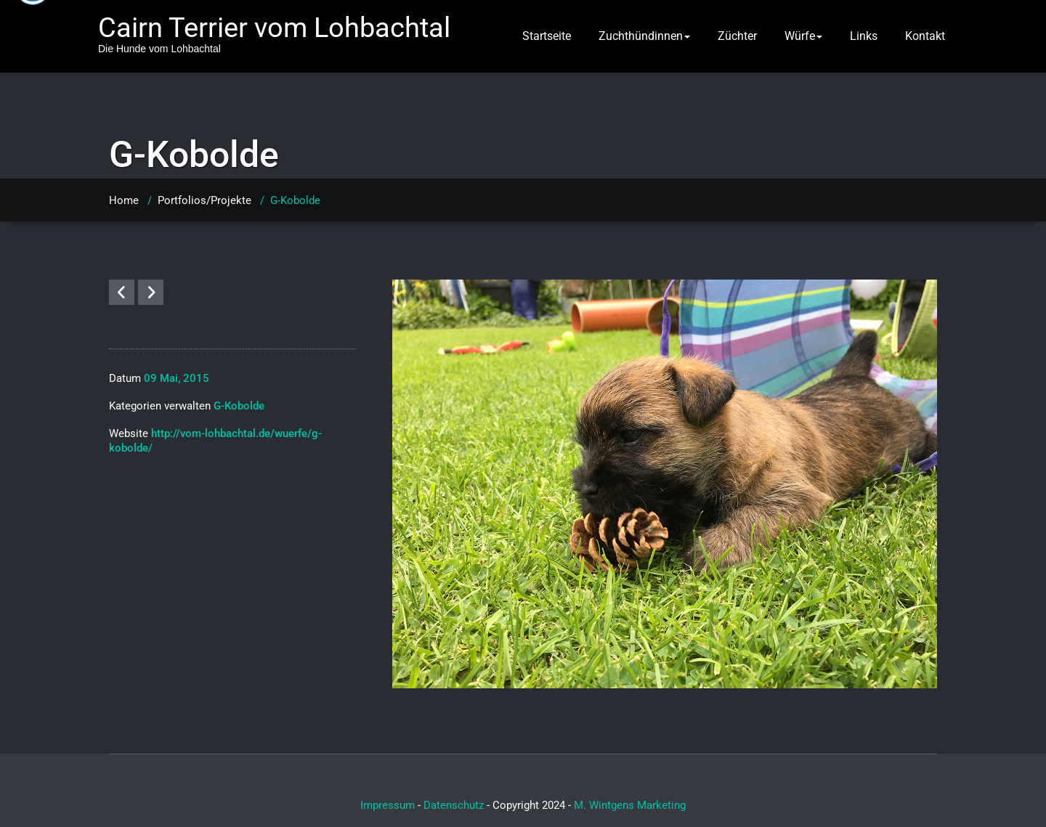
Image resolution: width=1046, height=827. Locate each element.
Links (863, 36)
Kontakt (925, 36)
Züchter (737, 36)
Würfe (803, 36)
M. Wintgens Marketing (630, 805)
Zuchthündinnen (644, 36)
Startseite (546, 36)
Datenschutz (453, 805)
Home (124, 200)
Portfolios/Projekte (204, 200)
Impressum (387, 805)
